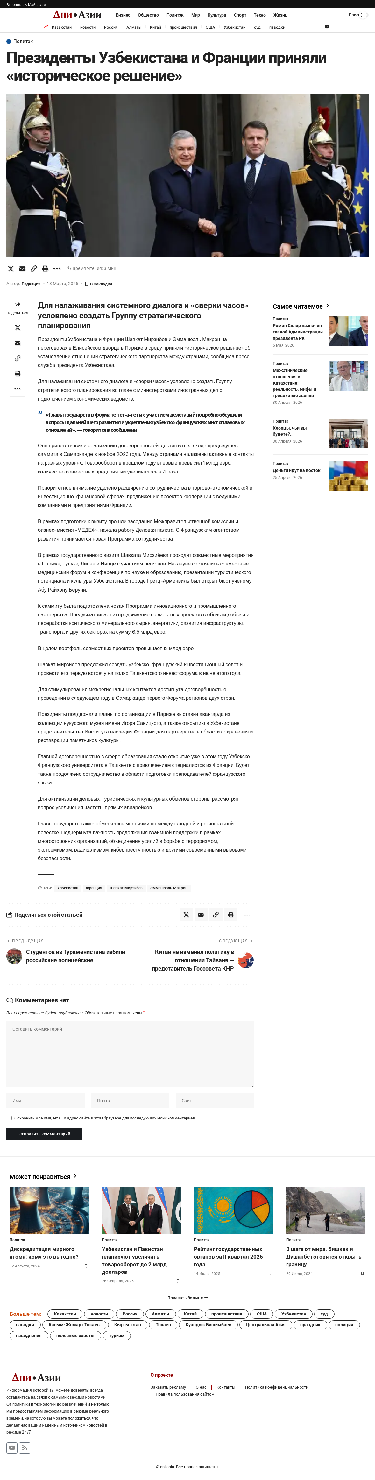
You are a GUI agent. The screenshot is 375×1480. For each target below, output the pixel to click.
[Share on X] (10, 268)
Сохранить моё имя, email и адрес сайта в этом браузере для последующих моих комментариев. (104, 1119)
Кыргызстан (128, 1327)
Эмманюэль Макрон (169, 888)
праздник (313, 1327)
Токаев (164, 1327)
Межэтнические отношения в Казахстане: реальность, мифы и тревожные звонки (294, 382)
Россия (111, 27)
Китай (155, 27)
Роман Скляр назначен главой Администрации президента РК (298, 331)
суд (257, 27)
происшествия (183, 27)
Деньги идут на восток (297, 469)
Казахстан (62, 27)
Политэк (24, 41)
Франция (94, 888)
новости (88, 27)
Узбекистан (234, 27)
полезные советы (76, 1338)
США (210, 27)
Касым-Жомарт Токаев (74, 1327)
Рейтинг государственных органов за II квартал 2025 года (228, 1258)
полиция (347, 1327)
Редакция (32, 283)
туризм (117, 1338)
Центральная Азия (268, 1327)
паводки (277, 27)
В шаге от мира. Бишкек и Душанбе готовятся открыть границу (323, 1258)
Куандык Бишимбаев (210, 1327)
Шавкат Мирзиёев (126, 888)
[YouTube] (327, 27)
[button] (347, 15)
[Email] (22, 268)
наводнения (29, 1338)
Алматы (133, 27)
